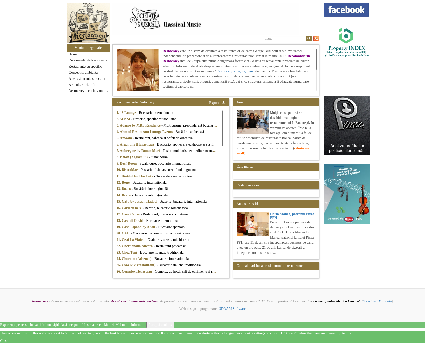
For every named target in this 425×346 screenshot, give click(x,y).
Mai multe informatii (130, 325)
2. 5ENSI (124, 119)
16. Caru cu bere (130, 208)
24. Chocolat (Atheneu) (135, 259)
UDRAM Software (232, 309)
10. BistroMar (128, 170)
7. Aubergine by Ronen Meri (139, 151)
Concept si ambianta (83, 72)
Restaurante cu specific (85, 66)
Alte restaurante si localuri (87, 79)
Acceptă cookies (160, 325)
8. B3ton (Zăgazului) (133, 157)
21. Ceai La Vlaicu (131, 240)
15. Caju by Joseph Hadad (137, 201)
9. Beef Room (127, 163)
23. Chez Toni (127, 252)
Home (73, 54)
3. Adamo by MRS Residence (139, 125)
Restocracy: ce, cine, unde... (89, 91)
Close (4, 341)
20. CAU (124, 233)
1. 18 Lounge (127, 113)
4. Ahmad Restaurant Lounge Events (145, 132)
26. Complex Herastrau (135, 271)
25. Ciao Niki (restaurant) (137, 265)
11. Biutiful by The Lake (135, 176)
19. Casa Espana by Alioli (136, 227)
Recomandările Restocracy (88, 60)
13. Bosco (124, 189)
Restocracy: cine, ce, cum (234, 71)
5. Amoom (125, 138)
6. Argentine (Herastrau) (136, 144)
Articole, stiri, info (82, 85)
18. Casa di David (130, 221)
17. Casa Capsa (129, 214)
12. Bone (124, 182)
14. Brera (124, 195)
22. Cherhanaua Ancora (135, 246)
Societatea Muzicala (377, 301)
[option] (215, 19)
